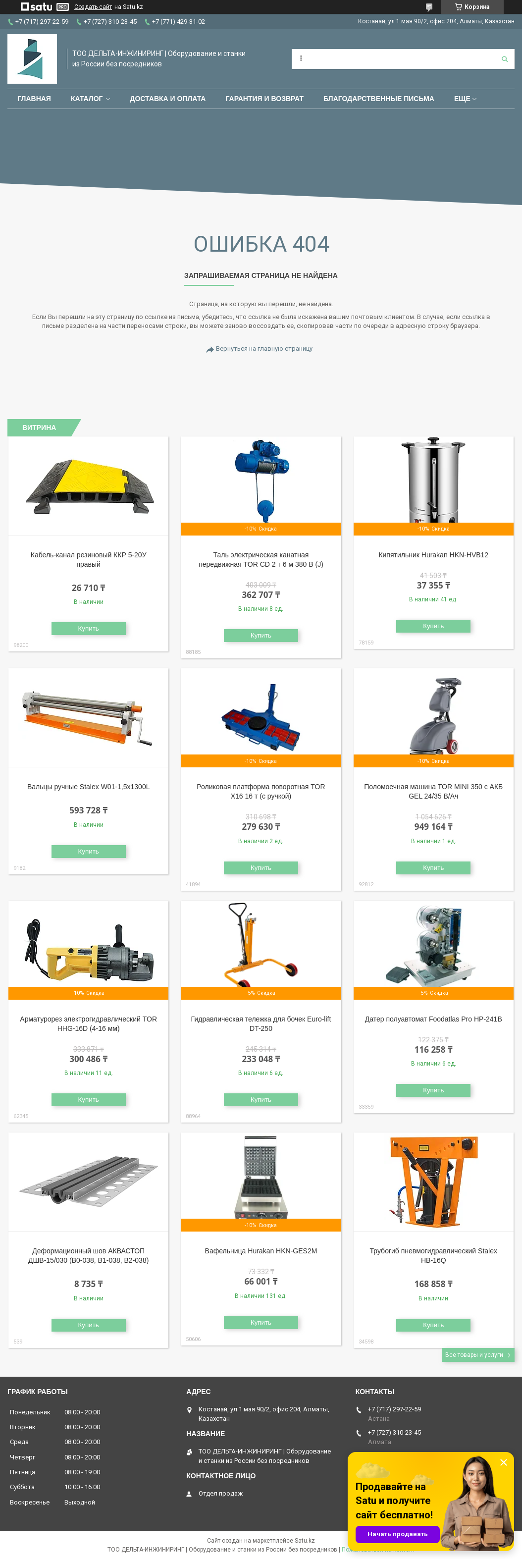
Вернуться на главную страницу (264, 348)
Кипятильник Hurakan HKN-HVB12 (433, 555)
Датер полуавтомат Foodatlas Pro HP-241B (433, 1019)
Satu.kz (305, 1540)
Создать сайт (93, 6)
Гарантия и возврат (264, 99)
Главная (34, 99)
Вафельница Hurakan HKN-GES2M (261, 1251)
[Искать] (505, 59)
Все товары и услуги (474, 1354)
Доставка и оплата (168, 99)
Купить (88, 628)
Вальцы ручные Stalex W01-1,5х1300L (88, 787)
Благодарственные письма (378, 99)
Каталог (87, 99)
